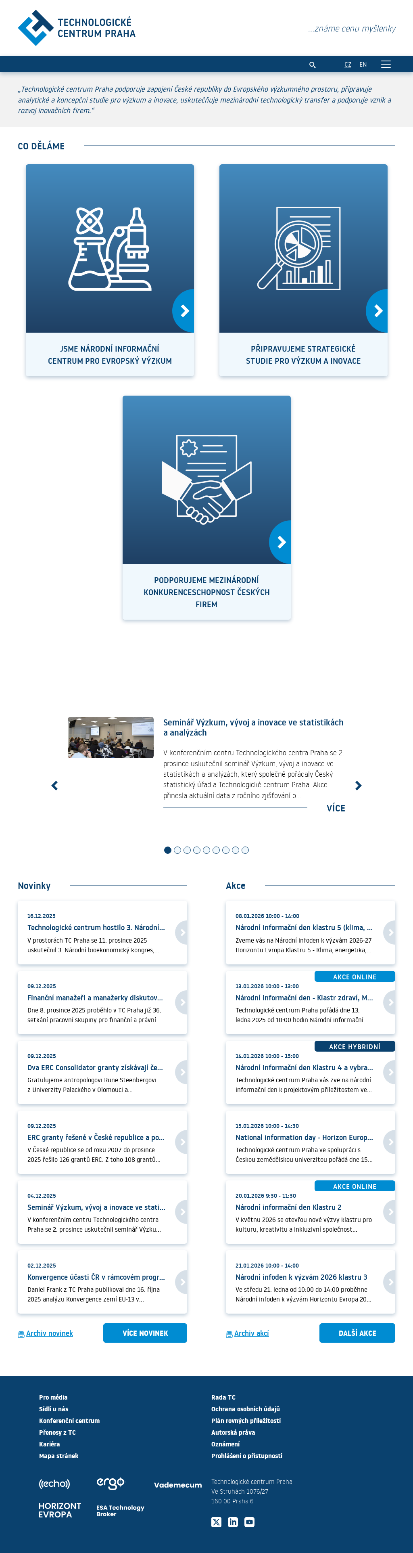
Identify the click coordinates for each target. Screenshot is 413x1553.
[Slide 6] (216, 851)
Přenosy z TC (57, 1432)
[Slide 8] (235, 851)
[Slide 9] (245, 851)
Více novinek (145, 1333)
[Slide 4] (196, 851)
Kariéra (49, 1444)
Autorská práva (233, 1432)
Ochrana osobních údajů (245, 1408)
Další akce (357, 1333)
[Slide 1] (167, 851)
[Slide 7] (225, 851)
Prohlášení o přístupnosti (246, 1455)
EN (363, 65)
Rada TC (223, 1397)
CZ (347, 65)
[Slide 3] (187, 851)
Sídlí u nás (53, 1408)
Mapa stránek (58, 1455)
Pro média (53, 1397)
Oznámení (225, 1444)
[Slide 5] (206, 851)
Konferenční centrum (69, 1420)
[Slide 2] (177, 851)
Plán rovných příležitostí (246, 1420)
